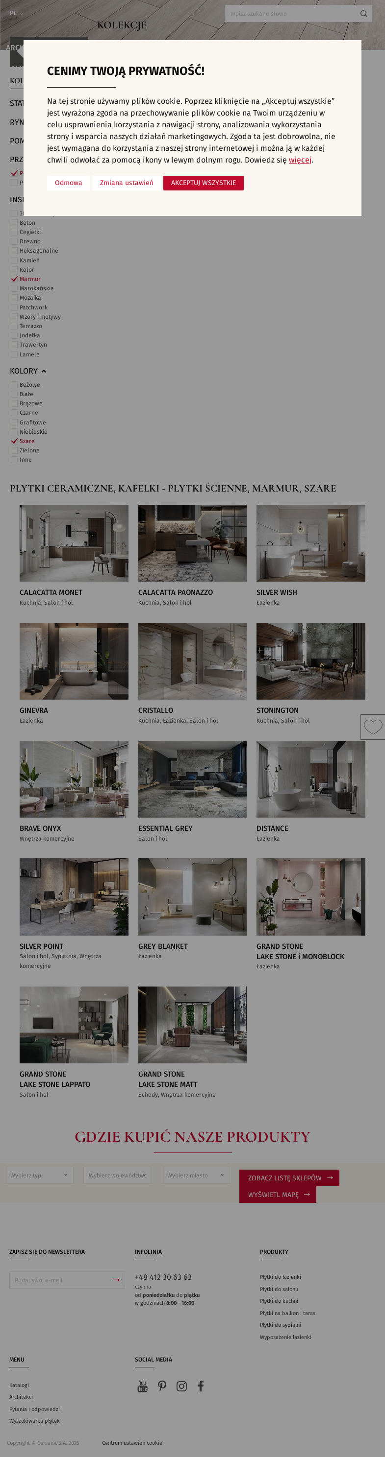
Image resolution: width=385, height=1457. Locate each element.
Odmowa (68, 183)
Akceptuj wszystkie (203, 183)
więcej (300, 160)
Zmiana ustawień (127, 183)
